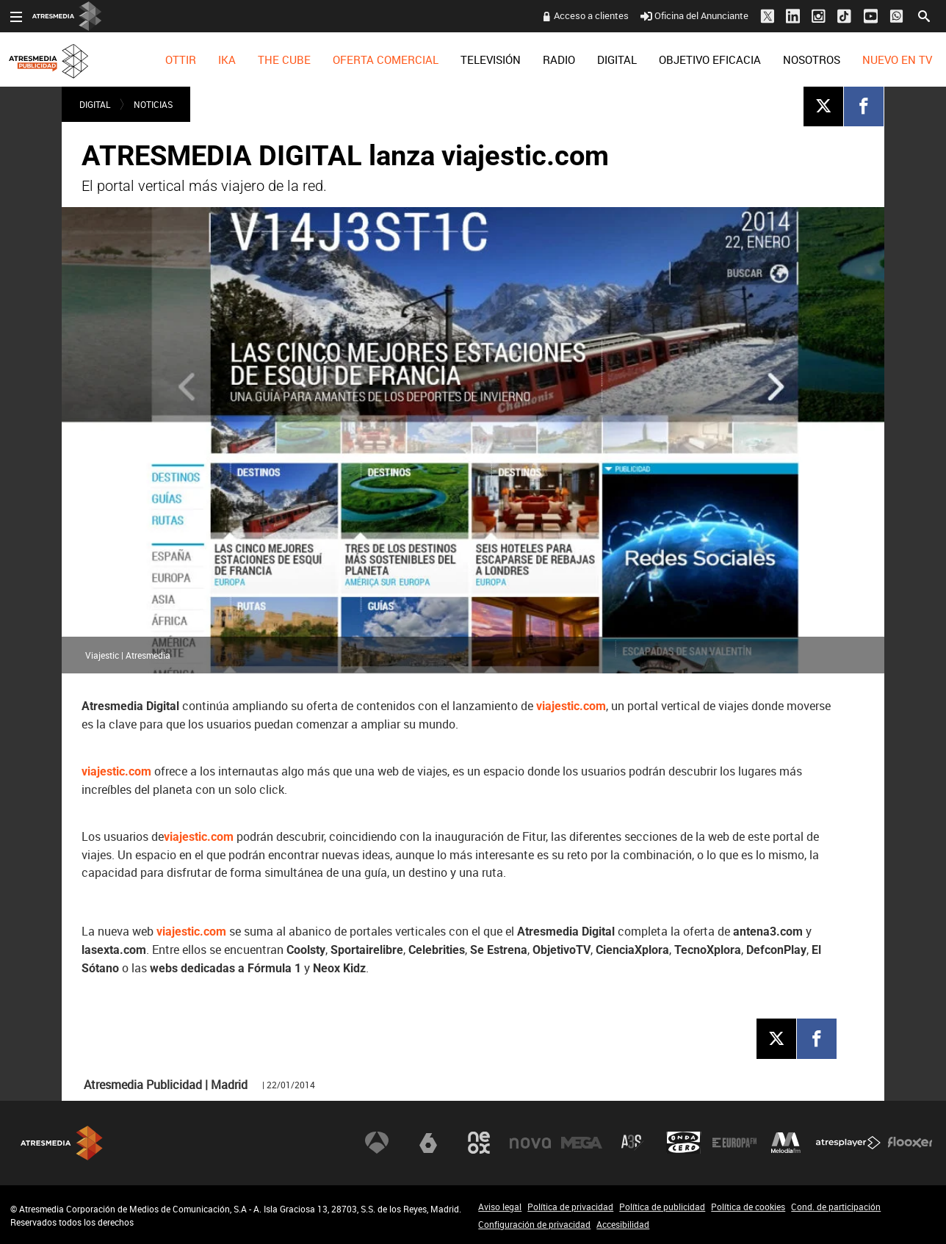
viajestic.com (571, 706)
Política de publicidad (662, 1206)
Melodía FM (786, 1143)
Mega (582, 1143)
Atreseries (632, 1143)
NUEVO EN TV (897, 59)
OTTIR (180, 59)
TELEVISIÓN (491, 59)
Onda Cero (684, 1143)
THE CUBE (284, 59)
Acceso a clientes (591, 15)
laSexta (428, 1143)
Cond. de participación (836, 1206)
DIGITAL (617, 59)
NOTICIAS (153, 104)
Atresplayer (848, 1143)
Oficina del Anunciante (694, 15)
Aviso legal (499, 1206)
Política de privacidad (570, 1206)
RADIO (559, 59)
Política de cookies (748, 1206)
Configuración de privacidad (534, 1224)
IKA (227, 59)
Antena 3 (377, 1143)
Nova (530, 1143)
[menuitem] (180, 59)
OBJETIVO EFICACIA (710, 59)
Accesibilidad (622, 1224)
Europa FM (734, 1143)
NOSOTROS (811, 59)
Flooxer (910, 1143)
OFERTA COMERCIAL (385, 59)
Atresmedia (61, 1143)
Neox (479, 1143)
